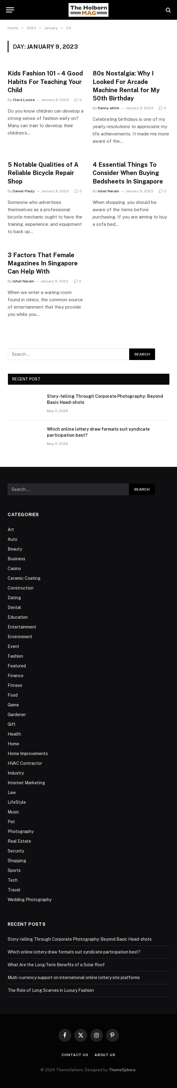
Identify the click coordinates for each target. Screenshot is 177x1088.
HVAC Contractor (25, 763)
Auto (12, 539)
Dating (14, 597)
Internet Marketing (26, 782)
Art (11, 529)
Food (13, 695)
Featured (17, 665)
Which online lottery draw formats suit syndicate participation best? (98, 432)
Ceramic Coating (24, 578)
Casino (14, 568)
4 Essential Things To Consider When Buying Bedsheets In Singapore (128, 173)
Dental (14, 607)
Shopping (17, 860)
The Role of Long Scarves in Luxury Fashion (51, 990)
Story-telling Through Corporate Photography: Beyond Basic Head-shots (105, 399)
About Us (104, 1055)
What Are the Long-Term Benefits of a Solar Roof (56, 964)
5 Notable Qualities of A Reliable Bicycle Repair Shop (43, 173)
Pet (11, 821)
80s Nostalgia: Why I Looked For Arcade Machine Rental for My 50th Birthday (126, 86)
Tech (13, 880)
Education (18, 617)
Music (13, 812)
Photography (21, 831)
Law (12, 792)
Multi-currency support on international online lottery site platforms (74, 977)
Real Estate (19, 841)
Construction (21, 588)
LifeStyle (17, 802)
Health (14, 734)
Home (13, 743)
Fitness (15, 685)
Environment (20, 636)
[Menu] (10, 10)
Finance (15, 675)
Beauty (15, 549)
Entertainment (22, 626)
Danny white (108, 108)
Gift (12, 724)
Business (16, 558)
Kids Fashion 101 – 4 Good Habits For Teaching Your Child (45, 81)
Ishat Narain (108, 191)
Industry (16, 773)
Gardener (17, 714)
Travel (14, 889)
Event (13, 646)
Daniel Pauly (24, 191)
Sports (14, 870)
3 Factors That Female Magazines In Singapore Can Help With (43, 263)
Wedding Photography (29, 899)
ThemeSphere (122, 1070)
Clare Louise (24, 100)
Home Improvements (28, 753)
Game (13, 704)
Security (16, 850)
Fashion (15, 656)
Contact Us (75, 1055)
